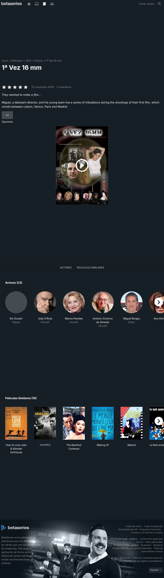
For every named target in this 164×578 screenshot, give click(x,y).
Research (158, 545)
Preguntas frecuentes (150, 529)
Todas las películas (153, 526)
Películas (17, 60)
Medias (134, 545)
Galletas (134, 539)
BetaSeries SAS (121, 545)
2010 (28, 60)
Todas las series (133, 526)
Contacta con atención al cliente (147, 532)
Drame (39, 60)
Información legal (118, 539)
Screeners (146, 545)
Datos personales (154, 542)
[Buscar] (159, 4)
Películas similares (90, 267)
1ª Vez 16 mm (53, 60)
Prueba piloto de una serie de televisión (132, 548)
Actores (66, 267)
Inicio (5, 60)
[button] (16, 311)
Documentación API (128, 529)
